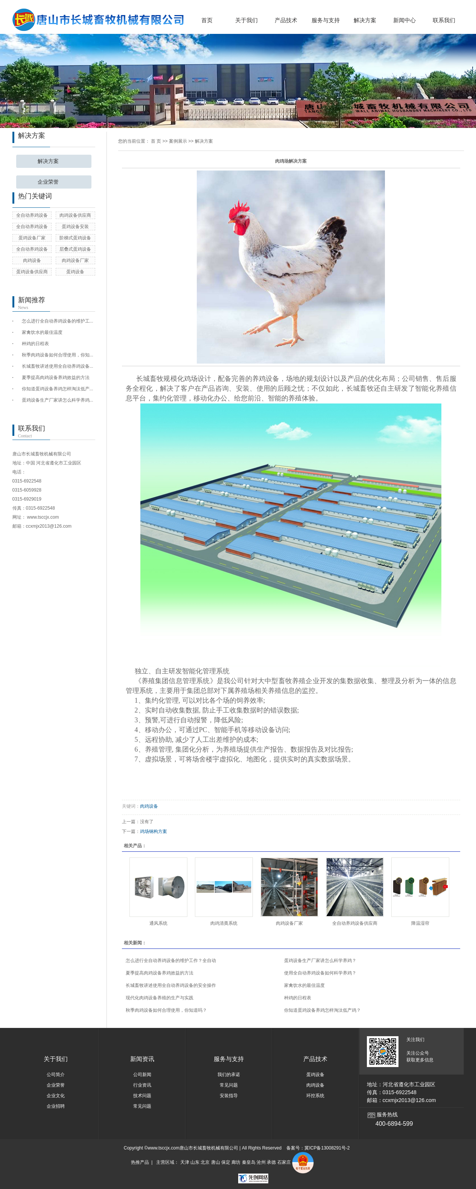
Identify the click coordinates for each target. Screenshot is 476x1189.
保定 (225, 1162)
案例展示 (178, 141)
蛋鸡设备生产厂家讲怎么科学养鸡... (57, 400)
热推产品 (140, 1162)
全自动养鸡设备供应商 (354, 923)
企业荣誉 (48, 182)
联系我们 (444, 20)
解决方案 (365, 20)
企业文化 (56, 1095)
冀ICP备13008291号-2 (327, 1148)
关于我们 (246, 20)
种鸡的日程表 (35, 343)
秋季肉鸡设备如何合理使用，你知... (57, 355)
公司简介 (56, 1074)
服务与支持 (326, 20)
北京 (205, 1162)
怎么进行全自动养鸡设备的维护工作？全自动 (171, 960)
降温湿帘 (420, 923)
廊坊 (235, 1162)
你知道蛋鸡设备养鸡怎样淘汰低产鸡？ (322, 1010)
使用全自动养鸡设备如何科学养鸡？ (320, 973)
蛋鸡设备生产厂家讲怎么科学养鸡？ (320, 960)
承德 (271, 1162)
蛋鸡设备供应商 (32, 271)
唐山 (215, 1162)
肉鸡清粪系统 (223, 923)
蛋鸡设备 (75, 271)
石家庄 (284, 1162)
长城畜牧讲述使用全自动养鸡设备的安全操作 (171, 985)
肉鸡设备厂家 (75, 260)
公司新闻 (142, 1074)
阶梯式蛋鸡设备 (75, 238)
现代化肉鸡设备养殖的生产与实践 (159, 997)
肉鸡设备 (32, 260)
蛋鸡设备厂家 (32, 238)
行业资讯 (142, 1085)
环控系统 (315, 1095)
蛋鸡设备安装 (75, 226)
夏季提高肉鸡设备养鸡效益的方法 (56, 377)
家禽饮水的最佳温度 (42, 332)
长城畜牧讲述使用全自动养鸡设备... (57, 366)
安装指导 (229, 1095)
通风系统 (158, 923)
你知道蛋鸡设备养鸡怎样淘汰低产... (57, 388)
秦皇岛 (248, 1162)
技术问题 (142, 1095)
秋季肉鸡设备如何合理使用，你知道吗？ (166, 1010)
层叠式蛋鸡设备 (75, 249)
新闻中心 (404, 20)
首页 (207, 20)
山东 (194, 1162)
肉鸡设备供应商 (75, 215)
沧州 (261, 1162)
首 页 (156, 141)
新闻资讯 (142, 1059)
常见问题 (142, 1106)
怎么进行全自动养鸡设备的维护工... (57, 321)
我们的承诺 (228, 1074)
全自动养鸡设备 (32, 215)
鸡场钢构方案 (153, 831)
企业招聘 (56, 1106)
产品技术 (286, 20)
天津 (184, 1162)
